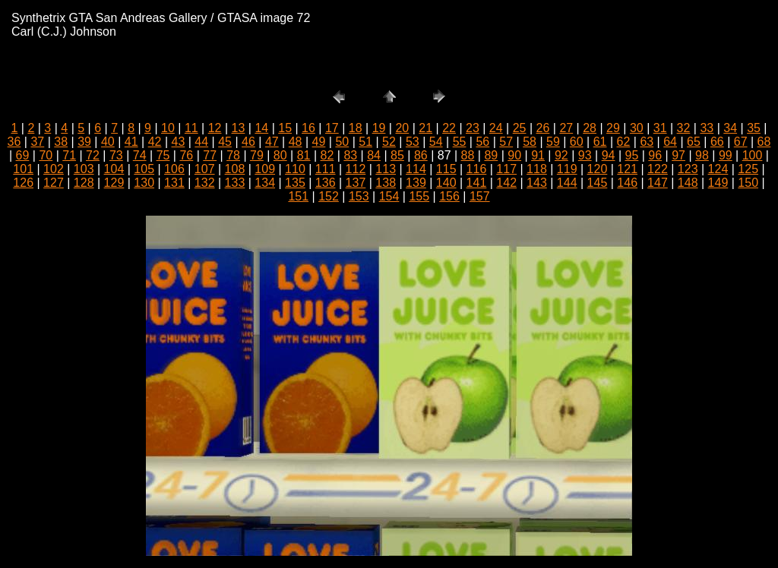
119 (567, 169)
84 (374, 155)
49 (319, 141)
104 (114, 169)
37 (37, 141)
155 (419, 196)
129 (114, 182)
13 (238, 127)
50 (342, 141)
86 (421, 155)
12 (215, 127)
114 (416, 169)
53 (412, 141)
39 (84, 141)
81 (304, 155)
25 (520, 127)
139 (416, 182)
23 (472, 127)
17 (332, 127)
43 (178, 141)
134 (265, 182)
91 (538, 155)
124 (718, 169)
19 (379, 127)
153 (359, 196)
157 (480, 196)
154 (389, 196)
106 (174, 169)
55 (459, 141)
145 (597, 182)
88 (468, 155)
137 (356, 182)
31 (660, 127)
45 (225, 141)
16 (308, 127)
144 (567, 182)
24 (496, 127)
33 (706, 127)
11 (191, 127)
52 (389, 141)
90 (514, 155)
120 (597, 169)
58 (529, 141)
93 (585, 155)
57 (506, 141)
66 (717, 141)
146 (627, 182)
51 (365, 141)
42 (155, 141)
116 (476, 169)
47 (272, 141)
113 (385, 169)
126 (23, 182)
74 (140, 155)
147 (657, 182)
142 (506, 182)
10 (168, 127)
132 (204, 182)
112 (356, 169)
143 (537, 182)
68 (764, 141)
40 (108, 141)
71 (69, 155)
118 (537, 169)
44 (201, 141)
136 (325, 182)
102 (53, 169)
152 (328, 196)
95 (632, 155)
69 (23, 155)
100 (752, 155)
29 (613, 127)
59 (553, 141)
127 (53, 182)
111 (325, 169)
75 (163, 155)
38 (61, 141)
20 (402, 127)
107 (204, 169)
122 (657, 169)
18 (355, 127)
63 (646, 141)
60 (577, 141)
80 (280, 155)
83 (350, 155)
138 (385, 182)
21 (425, 127)
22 (449, 127)
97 (678, 155)
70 (45, 155)
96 (655, 155)
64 (670, 141)
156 (449, 196)
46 (248, 141)
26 (543, 127)
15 (285, 127)
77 (210, 155)
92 (561, 155)
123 (688, 169)
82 (327, 155)
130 (144, 182)
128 (84, 182)
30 (637, 127)
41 (131, 141)
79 (257, 155)
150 (748, 182)
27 (566, 127)
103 (84, 169)
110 (295, 169)
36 (14, 141)
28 (589, 127)
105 (144, 169)
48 (295, 141)
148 (688, 182)
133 (235, 182)
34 (730, 127)
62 (624, 141)
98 (702, 155)
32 (684, 127)
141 (476, 182)
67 (741, 141)
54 (436, 141)
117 (506, 169)
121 (627, 169)
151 (298, 196)
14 (261, 127)
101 (23, 169)
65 (694, 141)
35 (754, 127)
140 (446, 182)
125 (748, 169)
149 (718, 182)
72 (93, 155)
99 (725, 155)
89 (491, 155)
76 (186, 155)
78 (233, 155)
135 (295, 182)
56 (482, 141)
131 (174, 182)
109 (265, 169)
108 (235, 169)
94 (608, 155)
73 (116, 155)
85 (397, 155)
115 (446, 169)
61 (600, 141)
